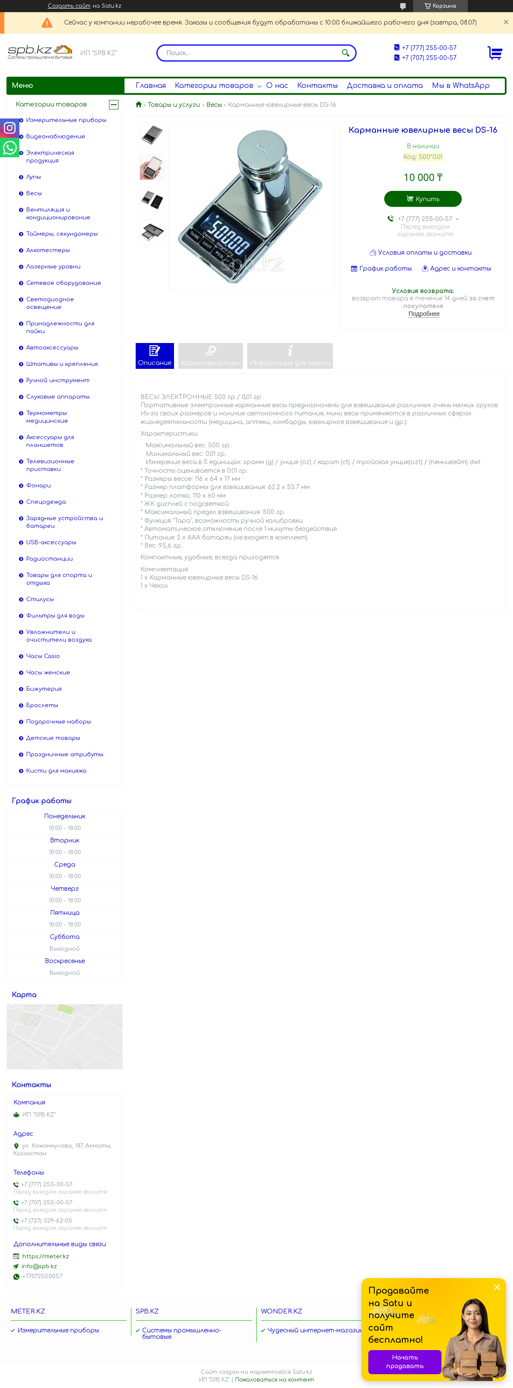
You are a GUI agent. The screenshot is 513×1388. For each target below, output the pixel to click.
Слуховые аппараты (58, 397)
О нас (277, 86)
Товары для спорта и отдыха (59, 579)
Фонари (38, 486)
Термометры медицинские (47, 417)
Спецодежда (46, 502)
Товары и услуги (174, 105)
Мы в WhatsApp (461, 86)
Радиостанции (49, 559)
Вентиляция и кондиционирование (58, 214)
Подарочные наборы (58, 722)
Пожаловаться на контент (274, 1380)
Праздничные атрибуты (64, 755)
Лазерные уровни (53, 267)
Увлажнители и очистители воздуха (59, 636)
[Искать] (345, 53)
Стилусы (40, 599)
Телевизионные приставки (50, 465)
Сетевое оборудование (63, 283)
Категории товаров (214, 86)
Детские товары (53, 738)
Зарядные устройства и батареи (64, 522)
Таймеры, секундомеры (62, 234)
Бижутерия (44, 689)
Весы (214, 105)
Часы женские (48, 673)
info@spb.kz (39, 1266)
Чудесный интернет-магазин (315, 1330)
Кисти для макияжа (56, 771)
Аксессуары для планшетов (50, 441)
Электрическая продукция (50, 157)
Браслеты (42, 705)
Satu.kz (302, 1372)
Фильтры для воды (55, 616)
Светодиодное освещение (50, 303)
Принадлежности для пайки (60, 327)
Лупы (33, 177)
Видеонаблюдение (55, 137)
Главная (151, 86)
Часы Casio (43, 656)
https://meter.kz (45, 1257)
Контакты (317, 86)
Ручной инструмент (58, 380)
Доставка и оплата (385, 86)
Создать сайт (69, 6)
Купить (427, 199)
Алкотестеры (48, 250)
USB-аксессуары (51, 543)
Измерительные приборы (66, 120)
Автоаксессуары (52, 348)
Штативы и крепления (62, 364)
